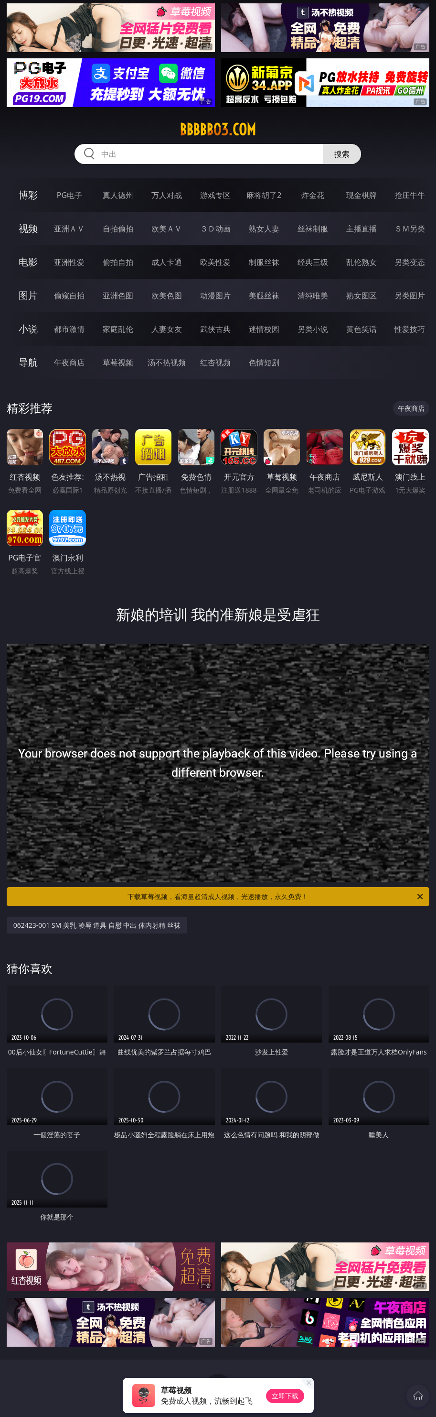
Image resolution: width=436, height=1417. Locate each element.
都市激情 (69, 329)
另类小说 (313, 329)
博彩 (28, 194)
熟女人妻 (264, 228)
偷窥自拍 (69, 295)
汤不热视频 (167, 362)
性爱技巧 (409, 329)
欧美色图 (166, 295)
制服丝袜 (264, 262)
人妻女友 (166, 329)
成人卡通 (166, 262)
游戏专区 (215, 195)
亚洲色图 (118, 295)
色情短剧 (264, 362)
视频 (28, 228)
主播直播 (361, 228)
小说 (28, 328)
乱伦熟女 (361, 262)
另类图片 (409, 295)
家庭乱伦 (118, 329)
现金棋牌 (361, 195)
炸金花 (312, 195)
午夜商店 (69, 362)
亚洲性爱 (69, 262)
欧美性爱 (215, 262)
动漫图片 (215, 295)
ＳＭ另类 (409, 228)
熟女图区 (361, 295)
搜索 (342, 154)
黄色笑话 (361, 329)
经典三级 (313, 262)
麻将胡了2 (263, 195)
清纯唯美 (313, 295)
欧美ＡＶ (166, 228)
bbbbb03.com (218, 129)
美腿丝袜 (264, 295)
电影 (28, 261)
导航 (28, 362)
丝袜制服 (313, 228)
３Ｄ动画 (215, 228)
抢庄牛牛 (409, 195)
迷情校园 (264, 329)
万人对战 (166, 195)
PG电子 (69, 195)
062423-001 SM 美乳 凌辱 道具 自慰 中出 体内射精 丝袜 (97, 925)
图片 (28, 295)
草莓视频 (118, 362)
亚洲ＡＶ (69, 228)
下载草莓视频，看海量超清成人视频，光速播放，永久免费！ (276, 896)
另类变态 (409, 262)
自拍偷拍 (118, 228)
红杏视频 (215, 362)
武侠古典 (215, 329)
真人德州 (118, 195)
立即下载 (285, 1395)
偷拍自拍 (118, 262)
